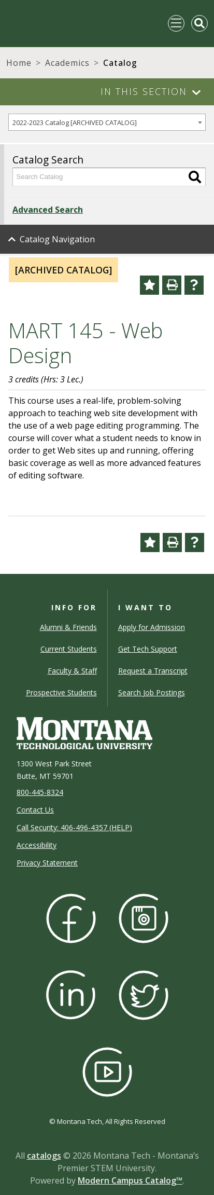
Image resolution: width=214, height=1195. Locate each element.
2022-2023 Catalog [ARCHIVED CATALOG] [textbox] (74, 122)
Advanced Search (47, 209)
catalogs (44, 1155)
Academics (67, 62)
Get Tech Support (147, 649)
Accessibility (36, 845)
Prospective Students (61, 692)
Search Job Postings (151, 692)
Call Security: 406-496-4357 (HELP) (74, 827)
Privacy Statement (47, 863)
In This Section (144, 91)
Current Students (68, 649)
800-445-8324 (40, 792)
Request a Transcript (153, 671)
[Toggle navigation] (176, 23)
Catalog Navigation (57, 239)
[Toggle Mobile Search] (199, 23)
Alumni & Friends (68, 627)
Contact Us (35, 810)
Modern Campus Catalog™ (130, 1180)
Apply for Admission (151, 627)
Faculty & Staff (72, 671)
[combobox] (107, 122)
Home (19, 62)
